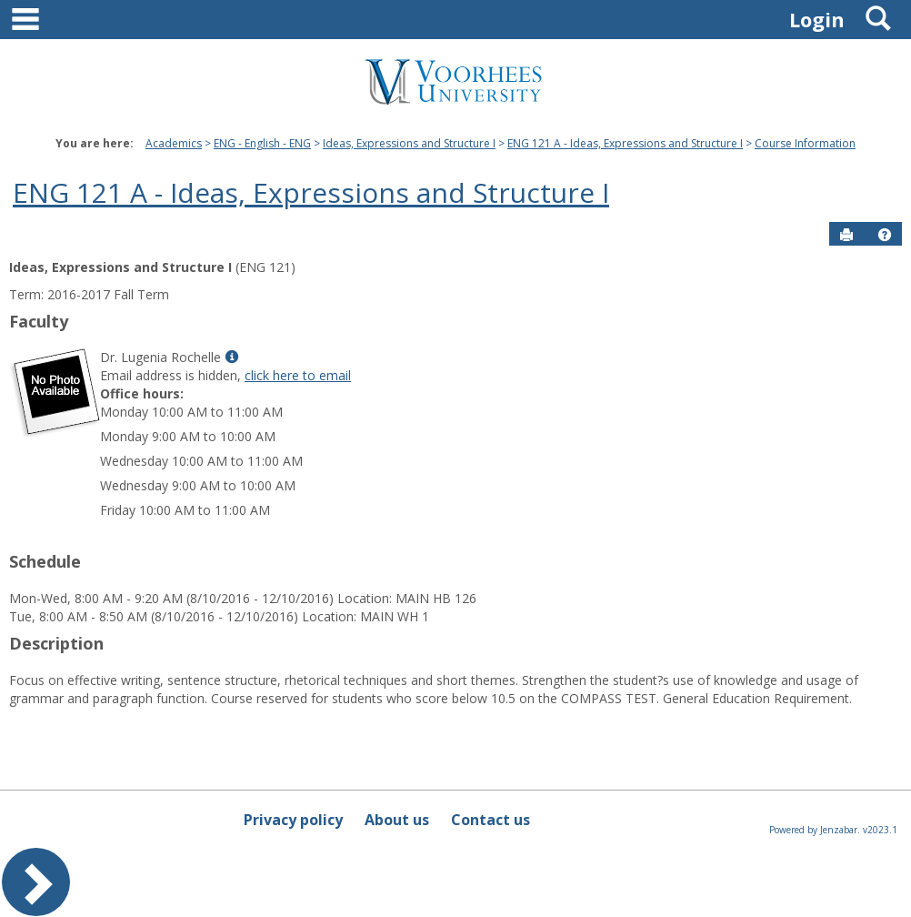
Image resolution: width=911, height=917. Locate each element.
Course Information (805, 143)
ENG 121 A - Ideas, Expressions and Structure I (625, 143)
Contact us (490, 820)
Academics (173, 143)
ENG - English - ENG (262, 143)
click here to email (298, 375)
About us (397, 820)
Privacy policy (293, 820)
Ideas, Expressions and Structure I (409, 143)
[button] (884, 235)
